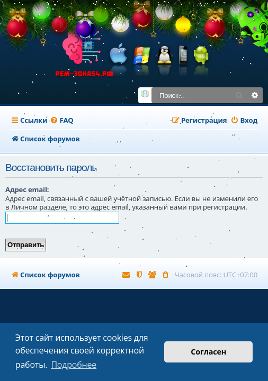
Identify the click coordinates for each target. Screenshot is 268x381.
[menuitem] (61, 120)
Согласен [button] (208, 352)
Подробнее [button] (73, 364)
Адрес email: (27, 189)
